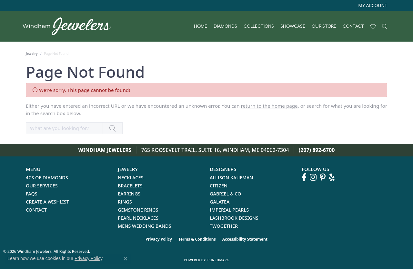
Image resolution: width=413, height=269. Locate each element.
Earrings (129, 194)
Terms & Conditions (197, 239)
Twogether (224, 226)
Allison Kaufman (231, 177)
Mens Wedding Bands (144, 226)
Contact (353, 26)
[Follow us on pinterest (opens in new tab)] (323, 177)
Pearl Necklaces (138, 218)
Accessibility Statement (244, 239)
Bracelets (130, 186)
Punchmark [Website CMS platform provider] (218, 260)
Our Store (324, 26)
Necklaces (130, 177)
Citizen (218, 186)
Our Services (42, 186)
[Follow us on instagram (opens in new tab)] (313, 177)
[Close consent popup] (125, 259)
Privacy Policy (159, 239)
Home (200, 26)
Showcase (292, 26)
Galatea (220, 202)
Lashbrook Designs (234, 218)
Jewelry (32, 53)
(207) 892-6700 (317, 150)
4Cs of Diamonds (47, 177)
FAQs (31, 194)
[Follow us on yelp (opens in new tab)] (332, 177)
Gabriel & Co (225, 194)
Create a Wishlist (47, 202)
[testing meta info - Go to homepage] (70, 26)
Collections (259, 26)
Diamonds (225, 26)
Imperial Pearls (229, 210)
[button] (372, 5)
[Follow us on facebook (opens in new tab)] (304, 177)
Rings (125, 202)
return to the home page (269, 106)
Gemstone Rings (138, 210)
